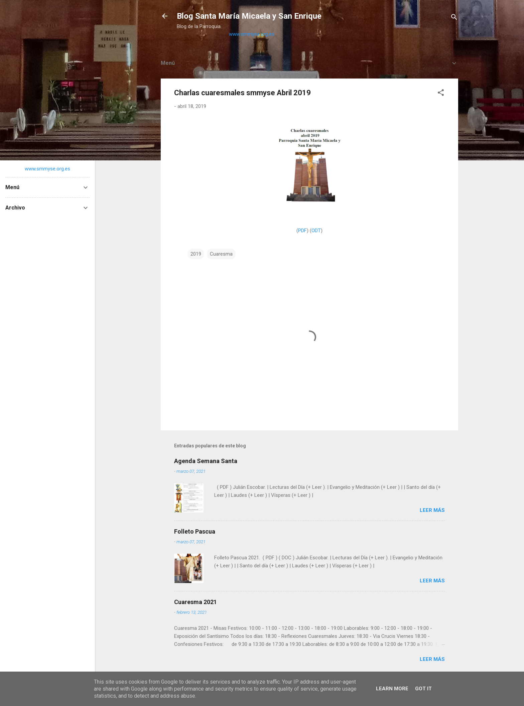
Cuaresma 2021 (195, 601)
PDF (302, 231)
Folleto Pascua (194, 531)
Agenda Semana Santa (205, 460)
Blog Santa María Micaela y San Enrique (249, 16)
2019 (195, 254)
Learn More (392, 689)
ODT (316, 231)
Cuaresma (221, 254)
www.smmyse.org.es (251, 34)
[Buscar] (454, 18)
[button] (441, 94)
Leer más (432, 510)
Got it (423, 689)
